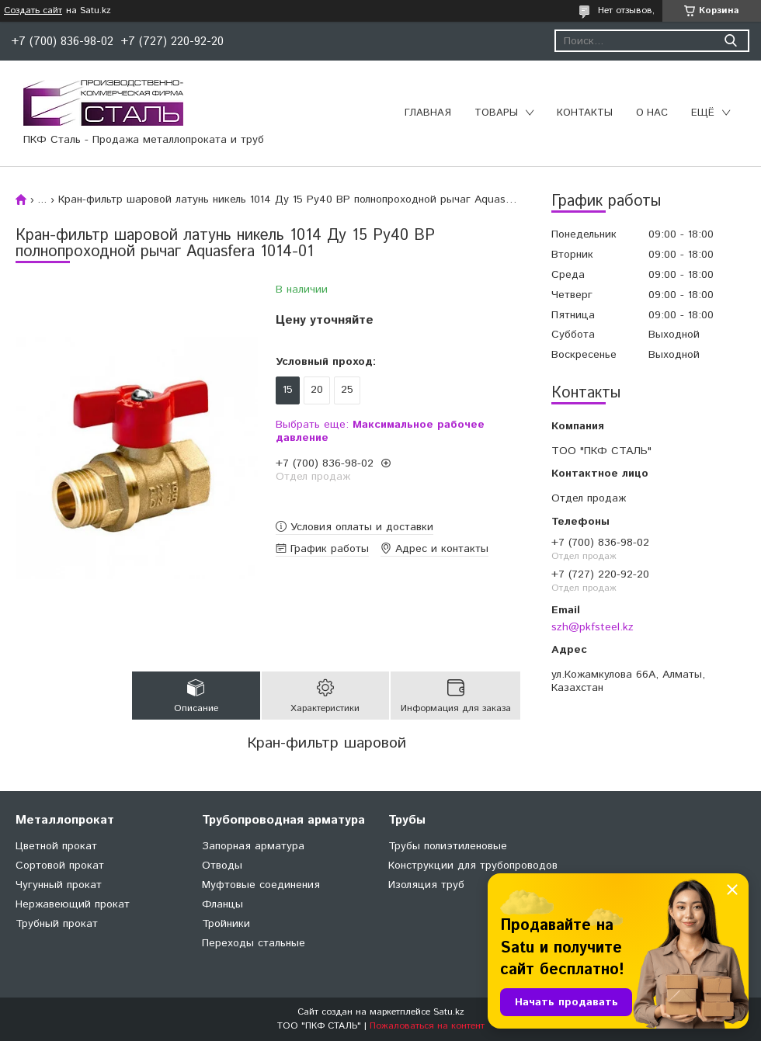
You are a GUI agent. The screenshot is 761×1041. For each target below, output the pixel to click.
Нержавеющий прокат (73, 904)
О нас (652, 113)
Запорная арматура (253, 846)
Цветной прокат (56, 846)
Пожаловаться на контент (427, 1025)
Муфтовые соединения (261, 885)
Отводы (222, 865)
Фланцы (222, 904)
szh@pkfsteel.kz (592, 627)
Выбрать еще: (380, 431)
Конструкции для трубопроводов (473, 865)
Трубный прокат (57, 924)
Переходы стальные (253, 943)
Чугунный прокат (59, 885)
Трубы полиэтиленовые (447, 846)
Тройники (226, 924)
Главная (428, 113)
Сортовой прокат (60, 865)
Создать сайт (33, 10)
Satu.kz (448, 1011)
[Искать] (730, 40)
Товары (496, 113)
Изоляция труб (426, 885)
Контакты (585, 113)
